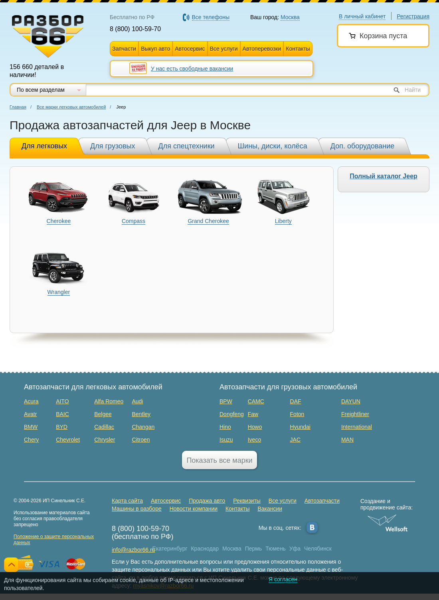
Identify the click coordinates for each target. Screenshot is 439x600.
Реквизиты (247, 500)
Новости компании (194, 508)
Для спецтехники (186, 146)
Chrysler (104, 439)
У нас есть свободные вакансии (192, 68)
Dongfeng (232, 414)
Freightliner (355, 414)
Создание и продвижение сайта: (387, 504)
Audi (137, 401)
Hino (225, 427)
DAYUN (350, 401)
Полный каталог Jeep (383, 176)
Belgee (103, 414)
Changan (143, 427)
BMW (31, 427)
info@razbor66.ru (133, 550)
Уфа (295, 548)
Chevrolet (68, 439)
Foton (297, 414)
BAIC (62, 414)
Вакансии (269, 508)
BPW (226, 401)
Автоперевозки (262, 48)
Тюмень (275, 548)
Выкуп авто (155, 48)
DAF (295, 401)
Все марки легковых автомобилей (71, 107)
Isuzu (226, 439)
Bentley (141, 414)
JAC (295, 439)
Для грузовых (112, 146)
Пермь (253, 548)
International (356, 427)
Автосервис (190, 48)
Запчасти (124, 48)
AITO (62, 401)
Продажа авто (207, 500)
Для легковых (44, 146)
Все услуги (224, 48)
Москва (231, 548)
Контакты (298, 48)
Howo (255, 427)
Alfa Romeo (108, 401)
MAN (347, 439)
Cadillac (104, 427)
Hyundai (300, 427)
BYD (61, 427)
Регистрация (413, 16)
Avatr (30, 414)
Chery (31, 439)
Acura (31, 401)
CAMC (256, 401)
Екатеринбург (170, 548)
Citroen (141, 439)
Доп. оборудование (362, 146)
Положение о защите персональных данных (54, 539)
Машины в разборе (137, 508)
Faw (253, 414)
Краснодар (205, 548)
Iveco (254, 439)
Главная (18, 107)
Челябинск (318, 548)
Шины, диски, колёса (272, 146)
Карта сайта (127, 500)
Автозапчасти (322, 500)
